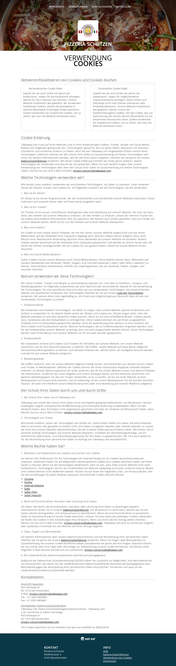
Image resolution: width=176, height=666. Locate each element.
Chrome (29, 479)
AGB (105, 651)
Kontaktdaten (102, 6)
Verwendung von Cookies (117, 657)
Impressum (123, 6)
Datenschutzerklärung (34, 161)
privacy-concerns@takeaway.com (92, 170)
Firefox (28, 482)
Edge (27, 488)
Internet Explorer (34, 485)
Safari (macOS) (32, 495)
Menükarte (56, 6)
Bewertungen (78, 6)
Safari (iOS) (30, 492)
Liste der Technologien (130, 293)
